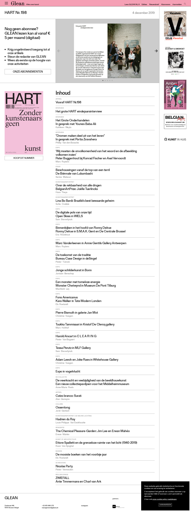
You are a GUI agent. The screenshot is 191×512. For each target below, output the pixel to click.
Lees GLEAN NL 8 (132, 4)
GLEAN (17, 4)
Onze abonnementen (28, 72)
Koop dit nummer (23, 158)
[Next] (153, 50)
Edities (144, 4)
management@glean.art (50, 508)
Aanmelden (177, 4)
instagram (84, 506)
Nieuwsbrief (154, 4)
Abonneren (165, 4)
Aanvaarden (165, 505)
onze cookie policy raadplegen (164, 499)
